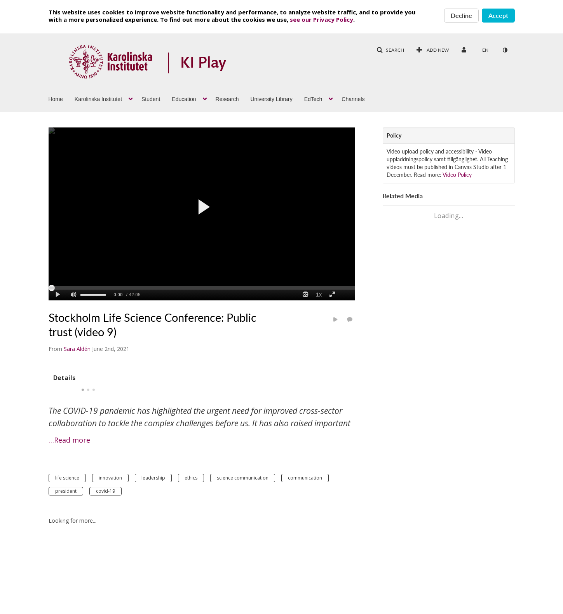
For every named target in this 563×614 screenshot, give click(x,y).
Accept (498, 15)
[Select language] (485, 50)
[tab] (64, 377)
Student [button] (150, 99)
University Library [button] (272, 99)
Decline (461, 15)
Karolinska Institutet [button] (98, 99)
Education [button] (184, 99)
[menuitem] (62, 98)
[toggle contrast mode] (505, 50)
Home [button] (56, 99)
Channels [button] (353, 99)
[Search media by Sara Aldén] (77, 348)
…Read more (69, 440)
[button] (390, 50)
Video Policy (457, 174)
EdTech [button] (313, 99)
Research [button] (227, 99)
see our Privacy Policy (321, 19)
